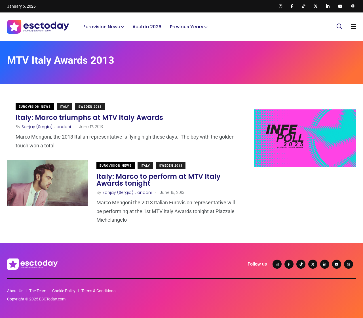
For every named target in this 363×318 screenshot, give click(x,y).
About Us (15, 291)
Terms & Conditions (98, 291)
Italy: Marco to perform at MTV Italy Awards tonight (158, 180)
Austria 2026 (146, 27)
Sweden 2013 (90, 107)
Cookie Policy (63, 291)
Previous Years (186, 27)
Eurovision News (101, 27)
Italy (64, 107)
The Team (37, 291)
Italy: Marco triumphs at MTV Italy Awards (89, 117)
